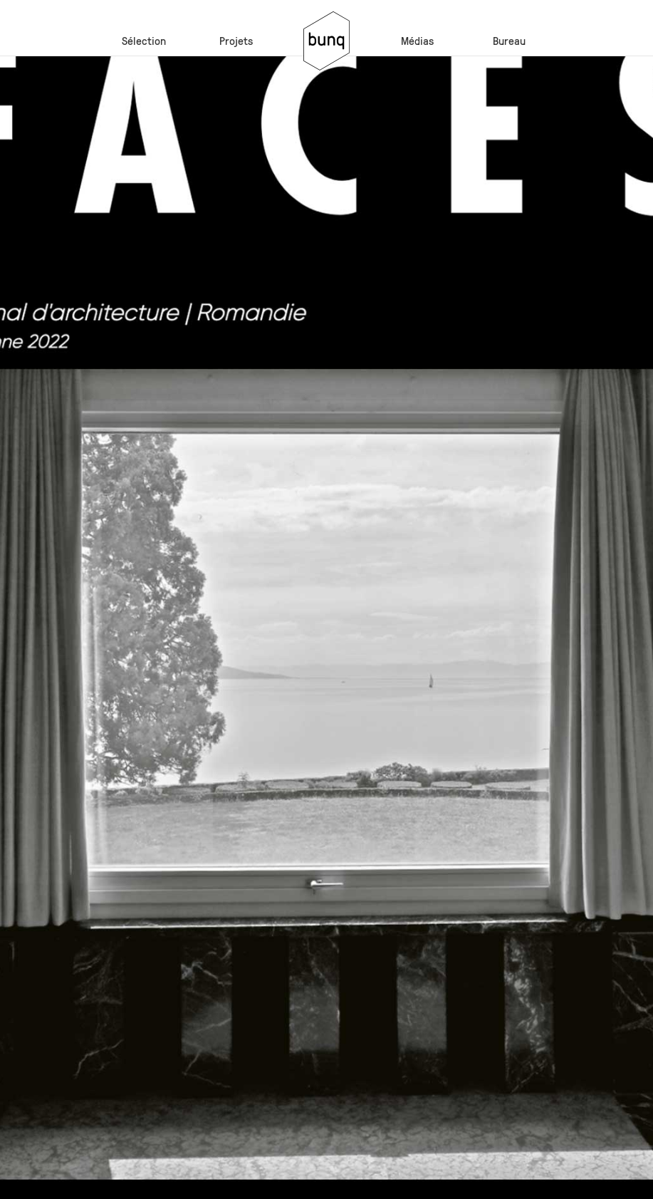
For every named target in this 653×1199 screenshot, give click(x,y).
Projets (236, 40)
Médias (417, 40)
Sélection (144, 40)
